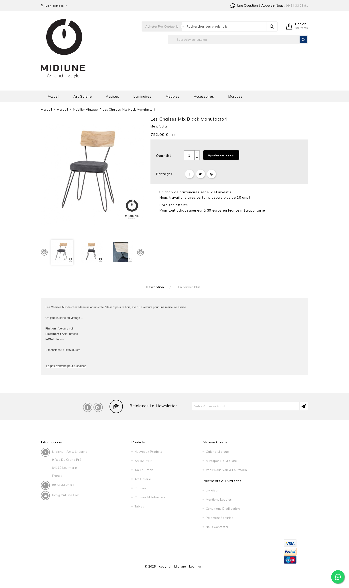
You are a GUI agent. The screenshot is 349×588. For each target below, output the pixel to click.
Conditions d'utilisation (223, 508)
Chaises (141, 488)
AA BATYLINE (144, 461)
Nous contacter (217, 527)
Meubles (173, 96)
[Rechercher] (238, 39)
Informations (51, 442)
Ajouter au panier (221, 155)
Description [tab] (155, 287)
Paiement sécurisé (220, 517)
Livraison (212, 490)
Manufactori (159, 126)
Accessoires (204, 96)
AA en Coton (144, 470)
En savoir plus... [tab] (190, 287)
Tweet (200, 174)
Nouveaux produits (148, 451)
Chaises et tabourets (150, 497)
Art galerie (82, 96)
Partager (189, 174)
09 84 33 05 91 (297, 5)
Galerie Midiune (217, 451)
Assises (112, 96)
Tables (139, 506)
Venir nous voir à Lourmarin (226, 470)
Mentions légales (219, 499)
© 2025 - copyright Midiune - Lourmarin (175, 566)
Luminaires (142, 96)
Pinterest (211, 174)
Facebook (88, 407)
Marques (235, 96)
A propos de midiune (221, 461)
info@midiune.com (65, 495)
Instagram (98, 407)
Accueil (53, 96)
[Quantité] (189, 155)
